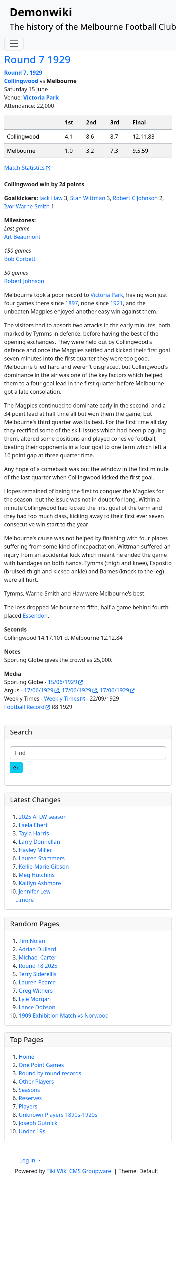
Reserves (30, 1098)
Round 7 (15, 72)
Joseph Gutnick (38, 1123)
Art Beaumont (22, 237)
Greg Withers (36, 990)
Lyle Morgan (35, 999)
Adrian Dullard (37, 949)
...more (25, 900)
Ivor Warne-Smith (27, 206)
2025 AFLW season (43, 817)
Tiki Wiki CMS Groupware (80, 1171)
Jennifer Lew (34, 891)
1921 (116, 303)
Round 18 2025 (38, 966)
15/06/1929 (62, 682)
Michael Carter (38, 957)
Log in (28, 1160)
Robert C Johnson (135, 198)
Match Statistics (24, 167)
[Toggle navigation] (13, 43)
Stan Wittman (87, 198)
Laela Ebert (33, 825)
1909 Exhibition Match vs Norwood (64, 1015)
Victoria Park (41, 97)
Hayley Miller (35, 850)
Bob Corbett (20, 259)
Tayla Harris (34, 833)
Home (27, 1056)
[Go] (16, 767)
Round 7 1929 (37, 59)
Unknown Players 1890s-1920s (58, 1115)
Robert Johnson (24, 281)
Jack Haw (50, 198)
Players (28, 1106)
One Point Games (41, 1065)
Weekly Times (61, 698)
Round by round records (50, 1073)
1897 (71, 303)
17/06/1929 (38, 690)
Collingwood (21, 81)
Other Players (36, 1081)
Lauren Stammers (42, 858)
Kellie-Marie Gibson (44, 866)
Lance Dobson (37, 1007)
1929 (35, 72)
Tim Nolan (32, 941)
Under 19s (32, 1131)
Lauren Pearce (37, 982)
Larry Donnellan (39, 841)
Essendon (35, 615)
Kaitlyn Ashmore (40, 883)
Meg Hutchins (37, 875)
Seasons (29, 1090)
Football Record (24, 707)
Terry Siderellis (37, 974)
